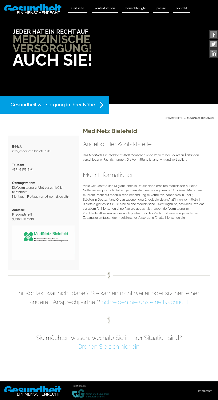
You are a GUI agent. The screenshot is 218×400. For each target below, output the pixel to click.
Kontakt (182, 8)
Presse (161, 8)
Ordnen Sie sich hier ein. (109, 346)
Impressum (205, 390)
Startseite (77, 8)
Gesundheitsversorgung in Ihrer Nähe (53, 104)
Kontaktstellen (105, 8)
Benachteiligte (136, 8)
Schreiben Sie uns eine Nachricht (144, 302)
